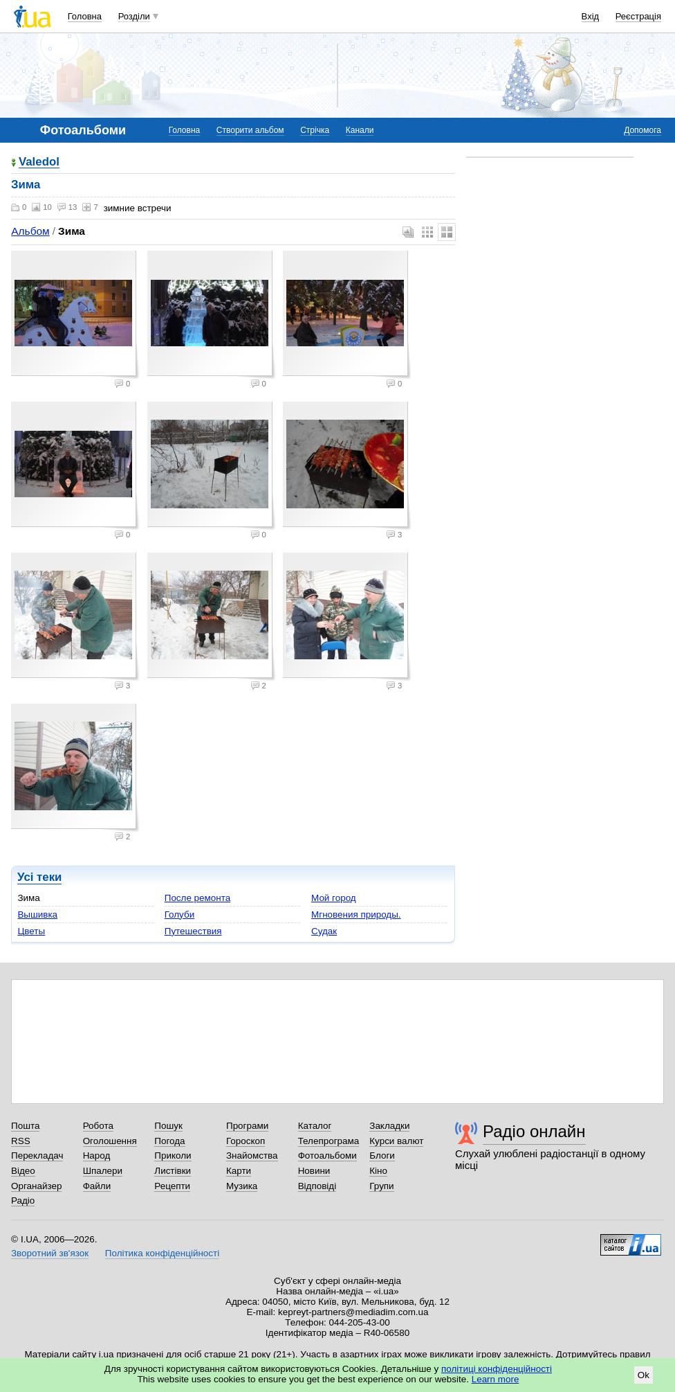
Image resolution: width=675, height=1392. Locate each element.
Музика (241, 1186)
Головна (85, 16)
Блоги (382, 1155)
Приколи (172, 1155)
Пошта (25, 1126)
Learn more (495, 1379)
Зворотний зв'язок (50, 1253)
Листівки (172, 1171)
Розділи (134, 16)
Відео (23, 1171)
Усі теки (39, 877)
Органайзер (36, 1186)
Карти (238, 1171)
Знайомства (252, 1155)
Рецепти (172, 1186)
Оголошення (110, 1141)
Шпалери (102, 1171)
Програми (247, 1126)
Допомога (642, 130)
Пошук (168, 1126)
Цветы (31, 931)
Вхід (591, 16)
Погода (169, 1141)
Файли (97, 1186)
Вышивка (37, 914)
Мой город (333, 898)
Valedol (39, 162)
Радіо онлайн (534, 1131)
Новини (314, 1171)
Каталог (315, 1126)
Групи (381, 1186)
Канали (360, 130)
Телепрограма (329, 1141)
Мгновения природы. (356, 914)
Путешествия (193, 931)
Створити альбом (250, 130)
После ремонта (197, 898)
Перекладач (37, 1155)
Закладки (389, 1126)
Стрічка (314, 130)
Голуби (179, 914)
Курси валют (396, 1141)
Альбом (30, 231)
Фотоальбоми (327, 1155)
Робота (98, 1126)
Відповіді (317, 1186)
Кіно (378, 1171)
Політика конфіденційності (162, 1253)
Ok (643, 1375)
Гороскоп (245, 1141)
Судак (324, 931)
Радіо (23, 1200)
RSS (20, 1141)
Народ (97, 1155)
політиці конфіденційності (496, 1369)
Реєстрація (638, 16)
